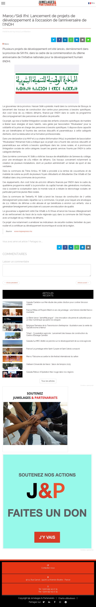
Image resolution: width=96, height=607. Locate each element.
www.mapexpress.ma (23, 231)
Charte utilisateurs (66, 598)
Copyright (23, 598)
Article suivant (83, 283)
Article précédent (11, 283)
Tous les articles (48, 381)
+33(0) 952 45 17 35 (49, 589)
